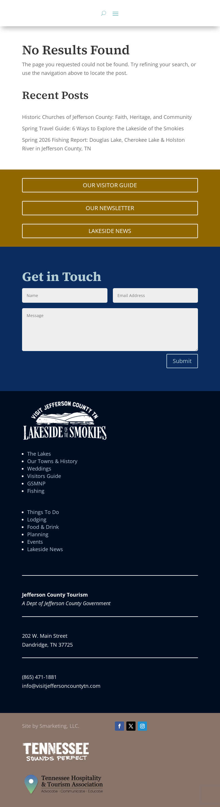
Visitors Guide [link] (44, 476)
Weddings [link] (39, 468)
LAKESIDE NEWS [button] (110, 231)
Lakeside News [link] (45, 549)
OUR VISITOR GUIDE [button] (110, 185)
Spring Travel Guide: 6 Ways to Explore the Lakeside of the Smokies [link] (103, 128)
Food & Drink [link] (43, 526)
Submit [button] (182, 361)
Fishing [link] (35, 490)
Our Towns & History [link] (52, 461)
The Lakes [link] (39, 453)
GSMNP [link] (36, 483)
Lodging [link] (36, 519)
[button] (115, 13)
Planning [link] (37, 534)
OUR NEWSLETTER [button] (110, 208)
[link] (56, 760)
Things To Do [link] (43, 512)
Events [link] (35, 541)
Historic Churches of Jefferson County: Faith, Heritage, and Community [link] (107, 116)
